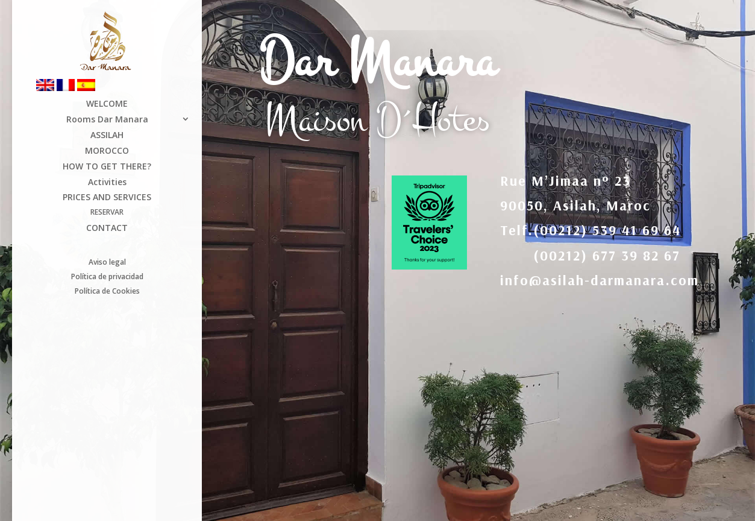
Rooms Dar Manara (107, 120)
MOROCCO (107, 151)
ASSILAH (107, 136)
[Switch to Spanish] (98, 89)
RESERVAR (107, 213)
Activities (107, 183)
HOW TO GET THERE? (107, 167)
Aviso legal (107, 262)
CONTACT (107, 228)
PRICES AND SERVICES (107, 198)
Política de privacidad (107, 278)
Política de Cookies (107, 292)
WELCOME (107, 104)
